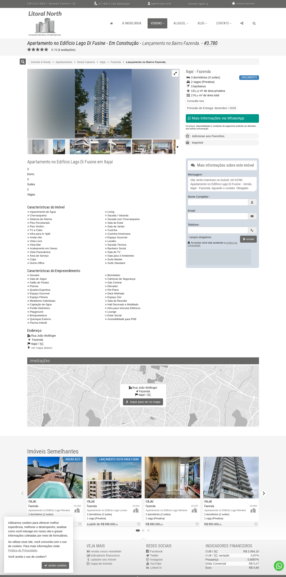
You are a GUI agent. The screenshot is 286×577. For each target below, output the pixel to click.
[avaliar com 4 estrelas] (42, 50)
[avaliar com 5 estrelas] (46, 50)
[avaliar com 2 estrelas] (33, 50)
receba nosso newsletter (106, 551)
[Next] (263, 493)
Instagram (156, 559)
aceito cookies (55, 565)
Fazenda (204, 71)
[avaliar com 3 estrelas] (38, 50)
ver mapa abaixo (41, 347)
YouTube (155, 563)
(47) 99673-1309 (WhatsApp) (114, 4)
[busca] (254, 23)
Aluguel (181, 23)
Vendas (157, 23)
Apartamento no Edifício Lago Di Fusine (66, 43)
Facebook (156, 551)
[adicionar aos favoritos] (80, 524)
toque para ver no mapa (143, 401)
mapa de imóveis (101, 563)
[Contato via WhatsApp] (279, 566)
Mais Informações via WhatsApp (216, 118)
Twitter (154, 555)
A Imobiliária (131, 23)
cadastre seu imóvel (103, 559)
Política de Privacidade (22, 550)
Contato (223, 23)
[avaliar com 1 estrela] (29, 50)
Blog (202, 23)
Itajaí (189, 71)
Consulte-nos (195, 101)
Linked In (156, 567)
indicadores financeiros (105, 555)
